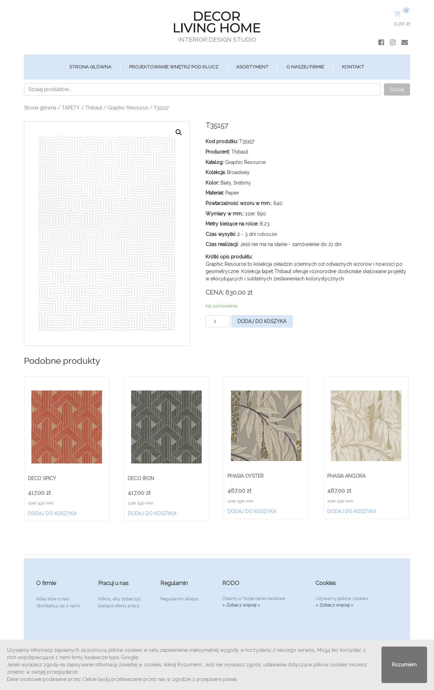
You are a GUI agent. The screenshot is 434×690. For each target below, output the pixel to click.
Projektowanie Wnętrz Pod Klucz (173, 66)
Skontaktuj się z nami (58, 605)
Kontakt (353, 66)
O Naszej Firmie (305, 66)
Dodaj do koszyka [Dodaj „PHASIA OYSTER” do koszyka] (251, 511)
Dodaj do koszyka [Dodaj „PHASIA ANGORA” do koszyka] (351, 511)
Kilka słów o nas (52, 598)
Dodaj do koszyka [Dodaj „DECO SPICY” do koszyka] (52, 513)
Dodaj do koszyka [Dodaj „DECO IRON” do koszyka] (152, 513)
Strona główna (90, 66)
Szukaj (397, 89)
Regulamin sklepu (179, 598)
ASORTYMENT (252, 66)
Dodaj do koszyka (262, 321)
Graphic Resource (127, 107)
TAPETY (71, 107)
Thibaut (93, 107)
